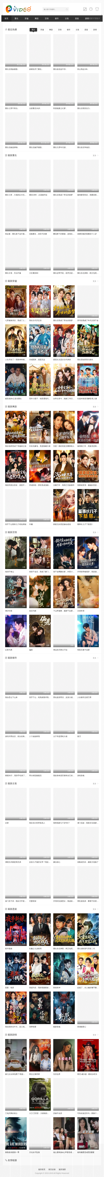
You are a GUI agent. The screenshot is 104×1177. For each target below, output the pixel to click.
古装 (67, 18)
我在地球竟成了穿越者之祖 (15, 446)
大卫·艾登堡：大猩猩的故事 (40, 1113)
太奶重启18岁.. (35, 108)
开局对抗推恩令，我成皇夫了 (64, 901)
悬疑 (77, 18)
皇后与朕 (32, 611)
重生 (16, 18)
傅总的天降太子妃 (60, 650)
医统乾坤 (56, 988)
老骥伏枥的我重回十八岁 (87, 234)
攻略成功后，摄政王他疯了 (87, 862)
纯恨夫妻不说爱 (83, 650)
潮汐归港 (8, 611)
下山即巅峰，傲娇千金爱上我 (64, 611)
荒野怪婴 (32, 1027)
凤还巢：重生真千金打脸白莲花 (17, 234)
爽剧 (37, 18)
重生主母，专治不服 (13, 273)
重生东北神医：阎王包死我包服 (89, 273)
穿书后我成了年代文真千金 (87, 320)
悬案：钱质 (9, 988)
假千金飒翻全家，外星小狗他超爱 (66, 572)
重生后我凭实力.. (84, 108)
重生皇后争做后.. (84, 147)
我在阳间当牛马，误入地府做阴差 (18, 1027)
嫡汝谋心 (56, 862)
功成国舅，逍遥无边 (37, 360)
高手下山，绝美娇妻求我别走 (40, 697)
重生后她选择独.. (12, 147)
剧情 (95, 30)
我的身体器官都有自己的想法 (64, 775)
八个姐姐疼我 (34, 736)
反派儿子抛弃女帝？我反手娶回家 (42, 862)
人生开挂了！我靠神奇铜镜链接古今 (19, 360)
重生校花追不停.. (60, 69)
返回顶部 (62, 1169)
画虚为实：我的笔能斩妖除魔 (40, 988)
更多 (96, 155)
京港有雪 (80, 611)
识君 (7, 823)
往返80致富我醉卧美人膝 (87, 399)
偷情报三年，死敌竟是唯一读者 (89, 446)
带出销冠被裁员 (35, 775)
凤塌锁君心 (81, 1027)
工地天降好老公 (11, 1113)
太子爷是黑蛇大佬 (60, 736)
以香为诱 (8, 650)
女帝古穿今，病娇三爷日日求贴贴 (66, 399)
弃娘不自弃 (57, 1113)
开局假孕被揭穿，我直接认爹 (88, 572)
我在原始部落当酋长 (85, 360)
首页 (6, 18)
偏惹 (31, 650)
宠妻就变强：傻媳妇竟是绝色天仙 (90, 485)
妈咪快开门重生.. (36, 69)
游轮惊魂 (80, 775)
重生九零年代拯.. (60, 147)
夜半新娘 (8, 949)
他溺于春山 (9, 572)
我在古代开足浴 (35, 320)
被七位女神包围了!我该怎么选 (17, 1074)
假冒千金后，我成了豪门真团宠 (41, 572)
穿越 (26, 18)
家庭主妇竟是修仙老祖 (62, 524)
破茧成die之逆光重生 (13, 399)
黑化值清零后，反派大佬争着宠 (65, 697)
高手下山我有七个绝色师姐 (15, 524)
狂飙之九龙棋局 (35, 949)
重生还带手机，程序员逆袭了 (64, 273)
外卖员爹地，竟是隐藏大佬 (39, 446)
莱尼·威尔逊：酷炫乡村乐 (87, 1074)
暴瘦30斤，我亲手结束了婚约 (16, 775)
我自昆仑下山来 (11, 697)
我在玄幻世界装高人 (37, 823)
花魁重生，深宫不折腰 (38, 234)
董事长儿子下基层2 (84, 524)
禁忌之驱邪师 (34, 1074)
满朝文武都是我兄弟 (13, 862)
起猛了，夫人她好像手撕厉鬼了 (89, 988)
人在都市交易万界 (84, 697)
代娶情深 (32, 901)
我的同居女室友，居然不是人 (16, 485)
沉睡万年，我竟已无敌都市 (63, 485)
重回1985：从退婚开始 (38, 195)
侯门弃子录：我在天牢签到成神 (17, 901)
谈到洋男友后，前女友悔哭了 (16, 736)
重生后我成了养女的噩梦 (63, 195)
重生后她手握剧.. (36, 147)
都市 (57, 18)
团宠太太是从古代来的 (62, 360)
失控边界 (56, 1074)
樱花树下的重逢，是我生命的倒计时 (67, 234)
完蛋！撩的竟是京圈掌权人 (63, 446)
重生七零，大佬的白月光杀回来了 (18, 195)
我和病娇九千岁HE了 (61, 823)
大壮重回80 (33, 273)
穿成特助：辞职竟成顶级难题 (40, 485)
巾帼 (31, 524)
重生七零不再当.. (12, 108)
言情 (47, 18)
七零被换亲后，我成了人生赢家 (17, 320)
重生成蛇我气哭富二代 (86, 949)
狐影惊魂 (56, 1027)
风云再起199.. (82, 69)
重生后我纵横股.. (12, 69)
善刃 (79, 736)
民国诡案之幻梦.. (60, 108)
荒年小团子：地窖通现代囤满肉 (41, 399)
